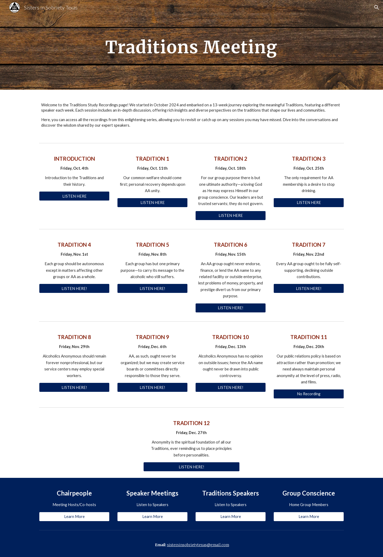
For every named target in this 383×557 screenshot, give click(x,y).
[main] (191, 44)
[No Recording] (308, 394)
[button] (376, 7)
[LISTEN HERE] (74, 196)
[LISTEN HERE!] (74, 288)
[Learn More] (74, 517)
